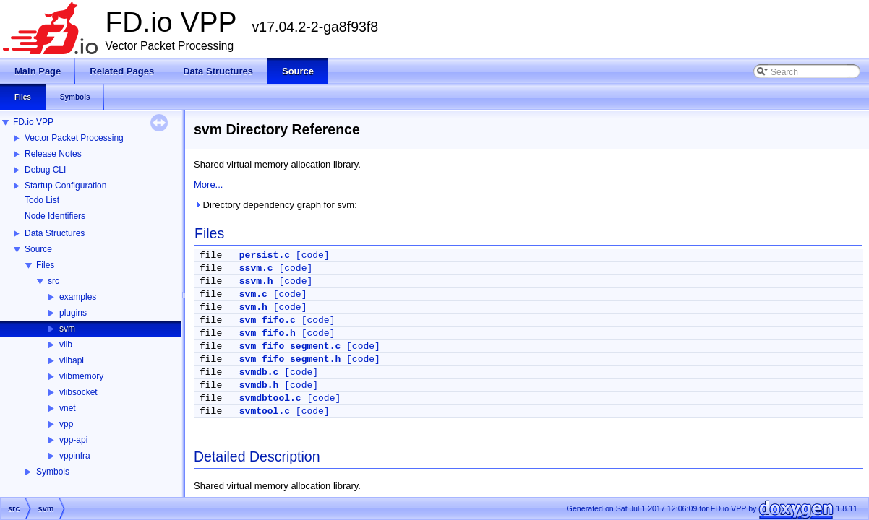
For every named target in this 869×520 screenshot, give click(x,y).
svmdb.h (259, 385)
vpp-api (73, 440)
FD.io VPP (33, 122)
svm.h (253, 307)
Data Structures (55, 233)
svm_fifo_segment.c (290, 346)
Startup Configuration (65, 186)
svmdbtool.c (270, 398)
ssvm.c (256, 268)
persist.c (264, 255)
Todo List (42, 200)
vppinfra (74, 456)
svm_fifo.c (267, 320)
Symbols (52, 472)
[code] (313, 255)
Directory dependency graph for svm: (275, 204)
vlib (65, 344)
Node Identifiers (55, 216)
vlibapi (71, 360)
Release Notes (53, 154)
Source (38, 249)
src (53, 281)
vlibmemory (81, 376)
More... (208, 184)
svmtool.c (264, 411)
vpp (66, 424)
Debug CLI (45, 170)
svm (67, 329)
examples (77, 297)
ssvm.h (256, 281)
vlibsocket (78, 392)
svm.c (253, 294)
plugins (73, 313)
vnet (67, 408)
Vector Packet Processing (74, 138)
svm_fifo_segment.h (290, 359)
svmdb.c (259, 372)
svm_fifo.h (267, 333)
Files (45, 265)
